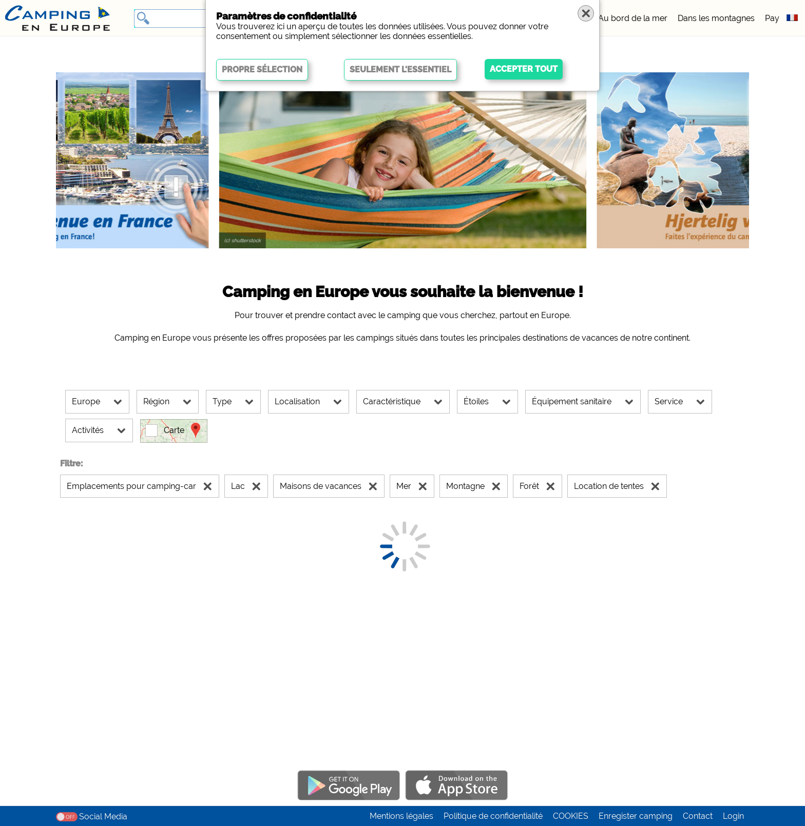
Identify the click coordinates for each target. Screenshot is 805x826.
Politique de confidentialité (493, 816)
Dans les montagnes (716, 18)
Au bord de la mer (632, 18)
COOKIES (570, 816)
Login (733, 816)
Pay (772, 18)
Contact (698, 816)
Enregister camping (636, 816)
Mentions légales (401, 816)
